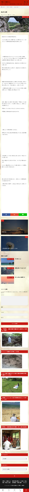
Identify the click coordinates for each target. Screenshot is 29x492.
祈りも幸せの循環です (20, 277)
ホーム (3, 490)
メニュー (14, 490)
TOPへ (26, 490)
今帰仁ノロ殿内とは (4, 4)
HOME (3, 7)
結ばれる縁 (16, 7)
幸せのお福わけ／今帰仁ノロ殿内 (18, 485)
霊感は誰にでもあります (20, 268)
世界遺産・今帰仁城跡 (17, 482)
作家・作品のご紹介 (6, 482)
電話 (20, 490)
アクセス (25, 482)
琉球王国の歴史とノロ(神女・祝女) (16, 4)
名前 (2, 307)
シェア (9, 490)
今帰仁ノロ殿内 (9, 7)
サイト (2, 317)
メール (2, 312)
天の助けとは (18, 258)
